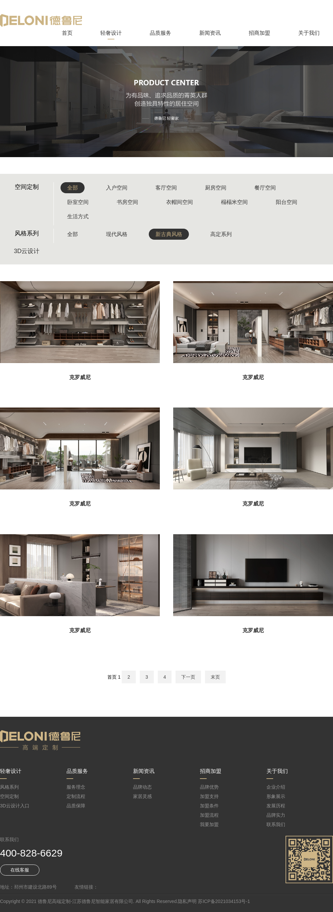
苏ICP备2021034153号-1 (224, 901)
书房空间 (127, 202)
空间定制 (9, 796)
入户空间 (116, 188)
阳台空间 (286, 202)
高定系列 (221, 234)
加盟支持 (209, 796)
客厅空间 (166, 188)
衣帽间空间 (179, 202)
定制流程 (76, 796)
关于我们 (309, 33)
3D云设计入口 (14, 805)
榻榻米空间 (234, 202)
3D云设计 (26, 251)
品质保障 (76, 805)
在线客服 (19, 870)
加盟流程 (209, 815)
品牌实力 (275, 815)
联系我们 (275, 824)
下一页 (188, 677)
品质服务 (160, 33)
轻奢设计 (111, 33)
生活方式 (78, 216)
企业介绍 (275, 787)
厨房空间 (215, 188)
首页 (67, 33)
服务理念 (76, 787)
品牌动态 (142, 787)
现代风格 (116, 234)
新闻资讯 (210, 33)
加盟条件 (209, 805)
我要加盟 (209, 824)
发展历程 (275, 805)
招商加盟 (259, 33)
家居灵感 (142, 796)
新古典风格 (168, 234)
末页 (215, 677)
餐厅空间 (265, 188)
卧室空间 (78, 202)
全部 (72, 188)
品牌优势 (209, 787)
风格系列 (9, 787)
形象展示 (275, 796)
